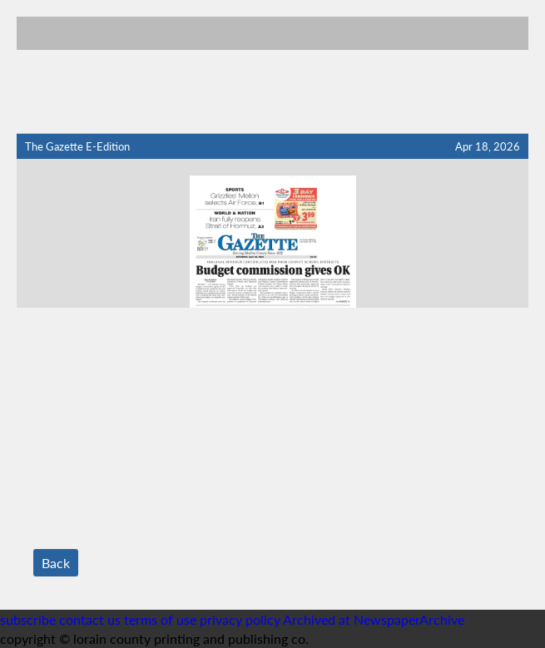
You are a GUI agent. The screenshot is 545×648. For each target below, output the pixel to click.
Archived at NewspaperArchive (373, 619)
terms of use (162, 619)
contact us (90, 619)
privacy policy (240, 619)
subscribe (28, 619)
